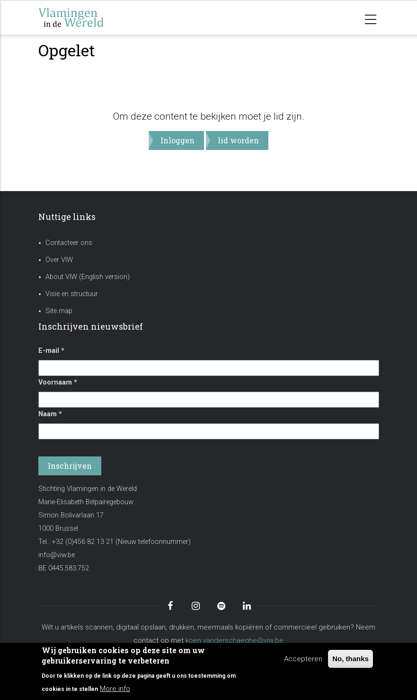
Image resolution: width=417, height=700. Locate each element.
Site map (58, 311)
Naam (50, 414)
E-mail (51, 351)
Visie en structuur (71, 294)
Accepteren (303, 659)
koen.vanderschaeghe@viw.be (235, 640)
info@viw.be (56, 555)
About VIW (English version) (87, 277)
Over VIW (59, 260)
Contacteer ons (68, 243)
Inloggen (177, 140)
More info (115, 688)
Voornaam (57, 382)
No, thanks (350, 659)
